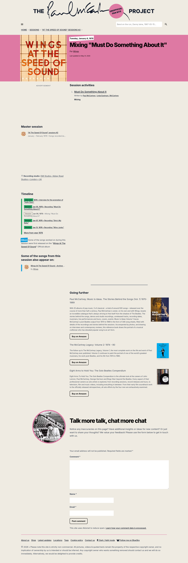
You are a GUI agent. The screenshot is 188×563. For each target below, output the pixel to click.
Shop (33, 540)
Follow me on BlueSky (128, 540)
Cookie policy (76, 540)
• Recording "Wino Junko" (48, 227)
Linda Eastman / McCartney (108, 96)
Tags (66, 540)
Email (73, 507)
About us (25, 540)
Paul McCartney (89, 96)
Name (73, 494)
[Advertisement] (43, 104)
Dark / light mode (106, 540)
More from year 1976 (33, 233)
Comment (75, 456)
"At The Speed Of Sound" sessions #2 (43, 133)
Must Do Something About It (90, 91)
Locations (57, 540)
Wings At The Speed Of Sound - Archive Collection (51, 266)
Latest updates (44, 540)
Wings (76, 51)
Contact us (90, 540)
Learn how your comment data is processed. (126, 528)
